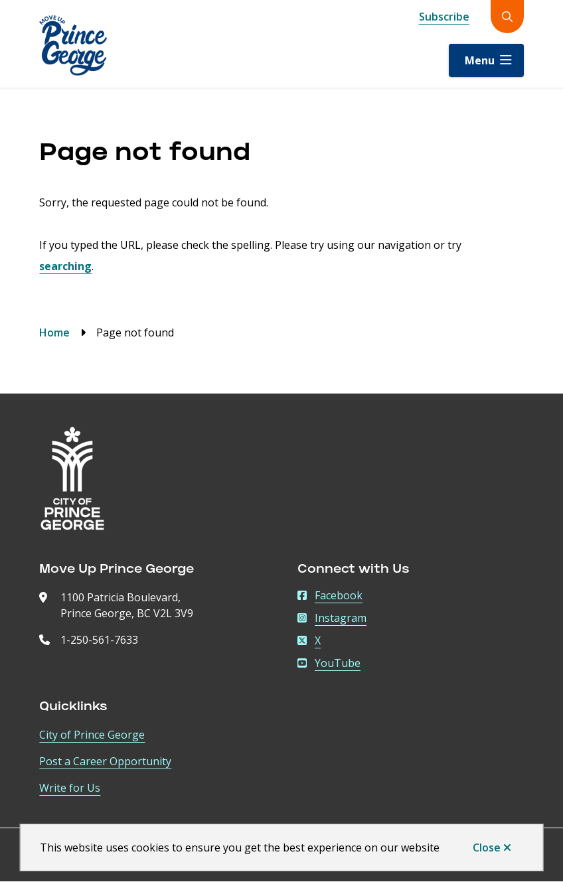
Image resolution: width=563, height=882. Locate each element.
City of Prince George (92, 734)
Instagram (331, 618)
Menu (480, 60)
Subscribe (444, 16)
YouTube (329, 663)
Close (487, 847)
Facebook (329, 595)
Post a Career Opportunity (105, 761)
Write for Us (69, 787)
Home (54, 332)
